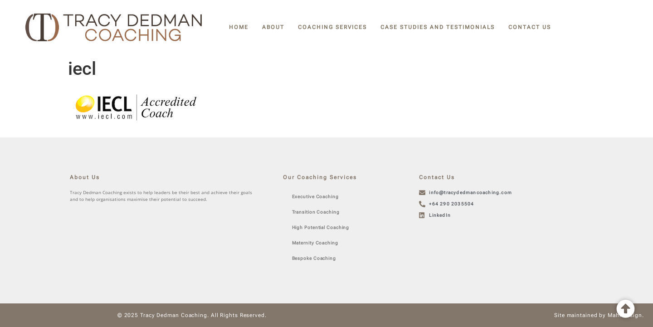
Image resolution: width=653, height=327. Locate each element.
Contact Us (529, 27)
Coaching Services (332, 27)
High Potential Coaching (321, 227)
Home (239, 27)
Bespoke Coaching (314, 258)
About (273, 27)
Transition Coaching (316, 212)
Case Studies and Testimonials (437, 27)
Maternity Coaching (315, 242)
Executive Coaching (315, 196)
